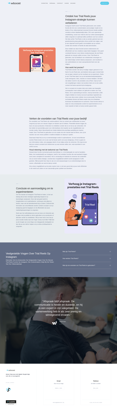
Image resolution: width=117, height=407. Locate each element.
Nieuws (73, 3)
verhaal (52, 3)
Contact (60, 3)
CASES (67, 3)
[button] (87, 252)
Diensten (44, 3)
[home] (14, 3)
